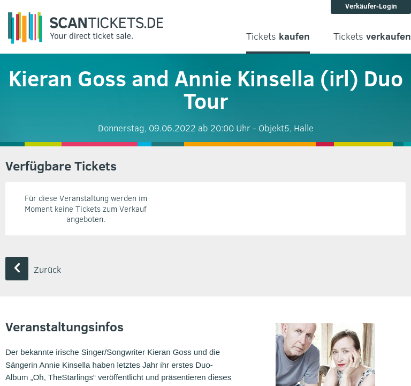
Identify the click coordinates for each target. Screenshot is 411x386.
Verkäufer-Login (371, 6)
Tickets (278, 36)
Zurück (33, 269)
